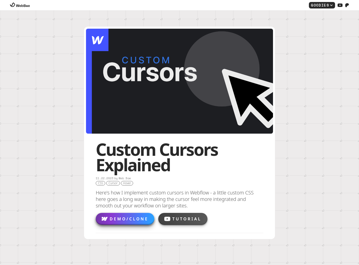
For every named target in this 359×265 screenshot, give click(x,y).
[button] (322, 5)
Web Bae (125, 178)
